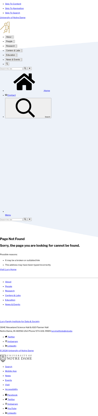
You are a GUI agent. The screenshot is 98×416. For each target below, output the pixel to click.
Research (10, 46)
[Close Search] (30, 68)
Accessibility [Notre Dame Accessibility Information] (11, 389)
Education (10, 55)
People (9, 41)
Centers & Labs (13, 50)
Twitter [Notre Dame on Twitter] (10, 399)
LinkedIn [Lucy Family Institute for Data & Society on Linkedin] (10, 346)
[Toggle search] (7, 64)
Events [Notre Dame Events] (8, 380)
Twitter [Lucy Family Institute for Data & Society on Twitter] (10, 337)
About (8, 37)
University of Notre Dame (12, 17)
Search (28, 108)
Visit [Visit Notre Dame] (7, 384)
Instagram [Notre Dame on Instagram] (11, 404)
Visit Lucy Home (8, 269)
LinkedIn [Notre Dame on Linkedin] (10, 413)
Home (27, 90)
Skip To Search (12, 13)
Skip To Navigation (14, 8)
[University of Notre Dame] (16, 361)
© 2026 (4, 350)
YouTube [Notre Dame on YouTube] (10, 408)
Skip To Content (13, 4)
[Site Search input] (11, 68)
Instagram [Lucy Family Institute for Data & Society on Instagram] (11, 341)
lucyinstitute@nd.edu (61, 331)
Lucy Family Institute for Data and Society (49, 27)
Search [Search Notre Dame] (8, 366)
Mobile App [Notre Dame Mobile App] (11, 371)
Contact (10, 95)
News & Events (13, 60)
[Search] (25, 68)
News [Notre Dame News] (8, 375)
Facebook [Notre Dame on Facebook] (11, 395)
